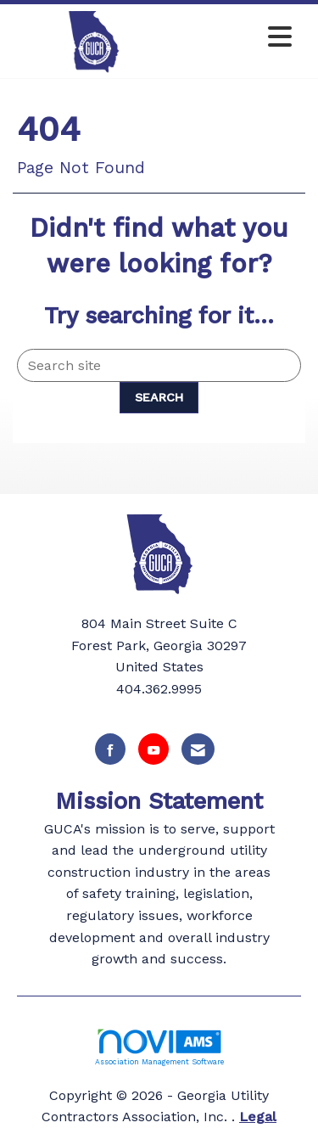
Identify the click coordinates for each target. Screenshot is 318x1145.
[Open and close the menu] (238, 37)
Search (159, 397)
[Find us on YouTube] (153, 749)
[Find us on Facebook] (110, 749)
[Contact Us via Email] (198, 749)
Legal (257, 1117)
